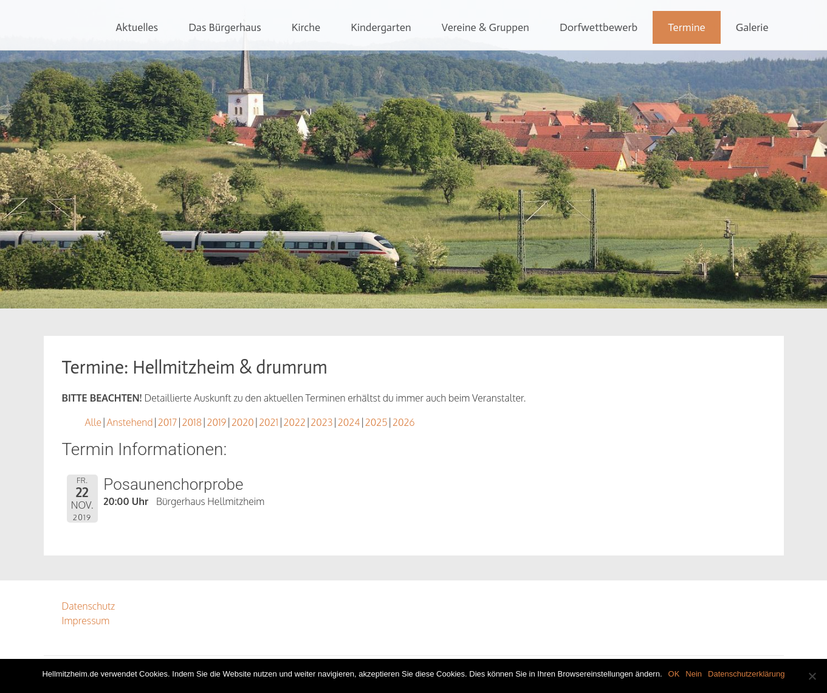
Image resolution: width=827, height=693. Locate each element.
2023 (321, 422)
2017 (167, 422)
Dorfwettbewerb (598, 27)
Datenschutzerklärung (746, 673)
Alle (93, 422)
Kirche (306, 27)
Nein (693, 673)
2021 (268, 422)
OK (674, 673)
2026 (404, 422)
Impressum (86, 621)
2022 (295, 422)
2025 (376, 422)
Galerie (752, 27)
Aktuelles (136, 27)
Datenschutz (88, 606)
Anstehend (129, 422)
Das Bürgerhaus (224, 27)
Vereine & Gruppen (485, 27)
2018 (192, 422)
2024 (349, 422)
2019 (216, 422)
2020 (243, 422)
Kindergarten (381, 27)
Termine (686, 27)
